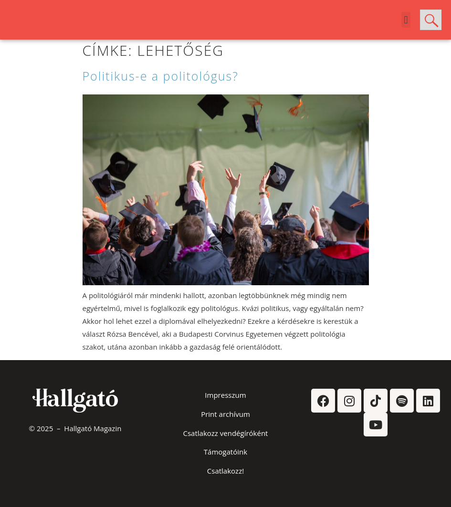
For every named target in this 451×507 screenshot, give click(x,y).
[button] (405, 20)
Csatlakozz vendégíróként (225, 433)
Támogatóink (225, 451)
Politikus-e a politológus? (161, 76)
